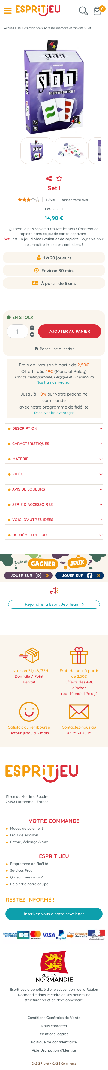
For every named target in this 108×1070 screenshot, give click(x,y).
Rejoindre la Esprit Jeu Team (53, 604)
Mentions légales (54, 1034)
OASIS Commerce (64, 1063)
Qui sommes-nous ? (26, 877)
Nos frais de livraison (54, 382)
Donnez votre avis (74, 200)
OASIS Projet (40, 1063)
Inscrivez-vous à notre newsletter (54, 913)
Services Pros (20, 870)
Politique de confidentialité (54, 1042)
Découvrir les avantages (54, 412)
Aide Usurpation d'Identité (54, 1050)
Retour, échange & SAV (28, 842)
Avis (50, 199)
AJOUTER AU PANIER (69, 331)
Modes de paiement (26, 828)
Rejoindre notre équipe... (30, 884)
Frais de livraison (23, 835)
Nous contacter (54, 1026)
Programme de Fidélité (28, 863)
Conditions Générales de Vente (54, 1017)
